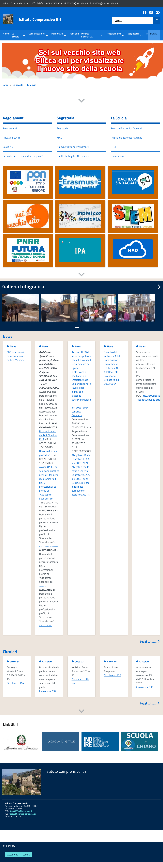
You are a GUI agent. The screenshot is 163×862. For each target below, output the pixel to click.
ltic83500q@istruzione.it (76, 3)
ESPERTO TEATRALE (45, 626)
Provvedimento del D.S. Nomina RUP (48, 435)
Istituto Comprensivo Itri (40, 19)
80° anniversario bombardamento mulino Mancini (16, 356)
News (13, 346)
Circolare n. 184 (15, 683)
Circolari (15, 661)
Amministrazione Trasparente (73, 147)
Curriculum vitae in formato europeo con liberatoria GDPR (81, 489)
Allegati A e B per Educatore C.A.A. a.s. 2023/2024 (81, 459)
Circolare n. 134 (47, 691)
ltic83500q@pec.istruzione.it (104, 3)
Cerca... (118, 20)
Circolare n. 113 (144, 687)
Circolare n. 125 (112, 675)
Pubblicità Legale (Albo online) (73, 156)
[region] (81, 311)
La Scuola (15, 35)
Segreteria (133, 33)
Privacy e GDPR (11, 138)
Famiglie (74, 33)
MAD (59, 138)
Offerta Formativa (87, 35)
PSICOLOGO (43, 586)
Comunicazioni (36, 33)
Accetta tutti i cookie (18, 854)
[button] (77, 327)
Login (153, 33)
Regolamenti (114, 33)
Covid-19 (8, 147)
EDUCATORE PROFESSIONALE (48, 546)
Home (6, 33)
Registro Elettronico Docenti (126, 128)
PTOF (114, 147)
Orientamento (118, 156)
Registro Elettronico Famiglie (126, 138)
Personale (57, 33)
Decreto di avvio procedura (48, 453)
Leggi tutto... (150, 641)
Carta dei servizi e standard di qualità (23, 156)
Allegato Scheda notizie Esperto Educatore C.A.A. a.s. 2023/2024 (81, 473)
